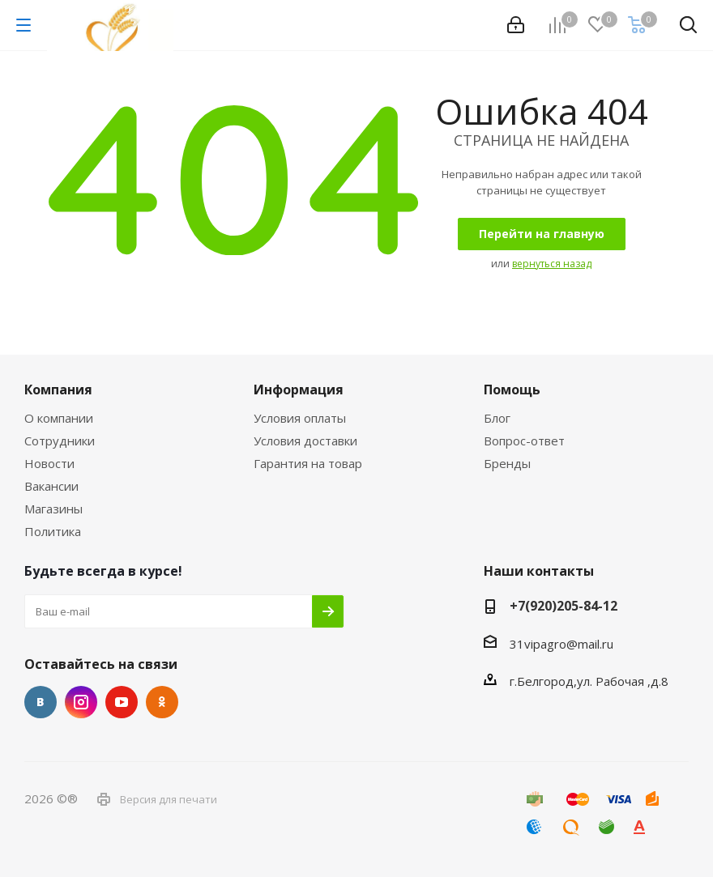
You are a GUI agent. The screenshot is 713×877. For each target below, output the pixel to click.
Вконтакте (40, 702)
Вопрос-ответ (524, 440)
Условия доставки (305, 440)
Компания (58, 389)
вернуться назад (551, 263)
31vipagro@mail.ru (561, 644)
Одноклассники (162, 702)
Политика (52, 531)
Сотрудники (59, 440)
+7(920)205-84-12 (563, 606)
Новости (49, 463)
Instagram (81, 702)
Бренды (507, 463)
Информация (299, 389)
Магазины (53, 508)
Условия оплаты (300, 418)
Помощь (512, 389)
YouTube (121, 702)
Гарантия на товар (308, 463)
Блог (497, 418)
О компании (58, 418)
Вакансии (51, 486)
